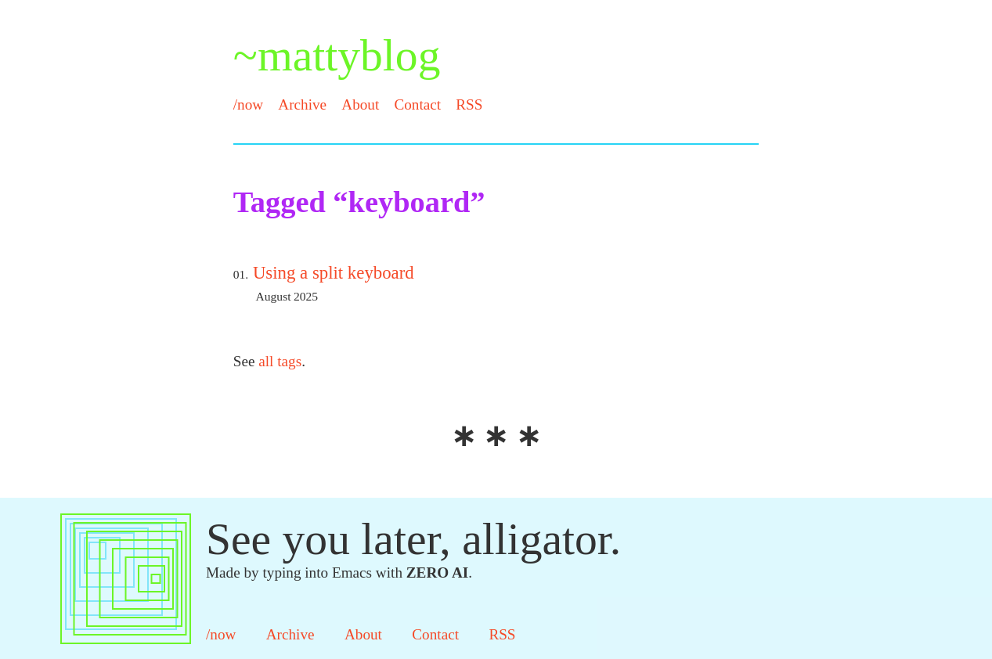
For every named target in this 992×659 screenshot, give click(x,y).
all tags (279, 361)
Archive (302, 104)
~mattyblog (337, 55)
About (360, 104)
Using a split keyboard (333, 273)
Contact (417, 104)
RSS (469, 104)
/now (248, 104)
